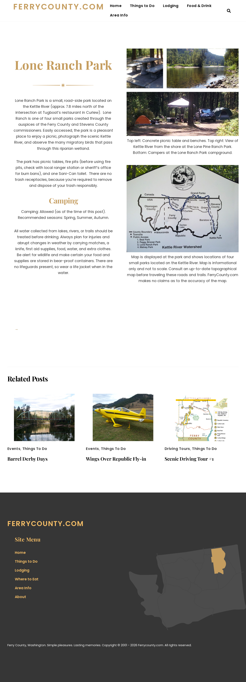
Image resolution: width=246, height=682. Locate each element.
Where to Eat (26, 579)
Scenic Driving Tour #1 (189, 458)
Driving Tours (177, 448)
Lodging (171, 5)
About (20, 596)
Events (13, 448)
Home (115, 5)
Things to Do (142, 5)
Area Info (119, 15)
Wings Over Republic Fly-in (116, 458)
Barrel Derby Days (27, 458)
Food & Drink (199, 5)
